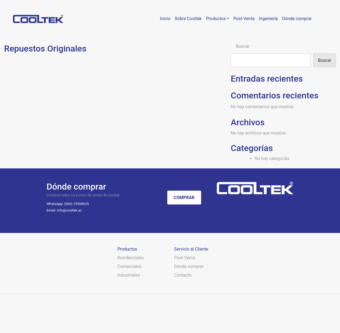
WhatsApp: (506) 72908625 (68, 204)
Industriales (128, 275)
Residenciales (130, 257)
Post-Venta (184, 257)
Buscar (243, 46)
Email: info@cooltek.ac (64, 210)
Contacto (183, 275)
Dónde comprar (189, 266)
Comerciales (129, 266)
